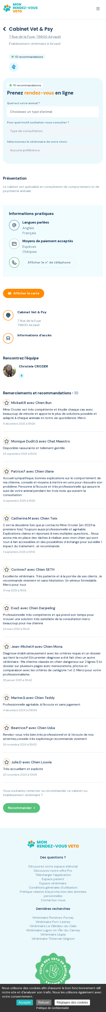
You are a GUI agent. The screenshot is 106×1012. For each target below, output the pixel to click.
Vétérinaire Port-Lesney (53, 922)
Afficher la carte (23, 293)
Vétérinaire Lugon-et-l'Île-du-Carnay (53, 930)
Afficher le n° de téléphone (49, 262)
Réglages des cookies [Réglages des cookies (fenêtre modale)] (72, 1002)
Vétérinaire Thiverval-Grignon (53, 939)
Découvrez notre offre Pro (53, 871)
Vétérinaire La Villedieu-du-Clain (53, 926)
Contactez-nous (53, 900)
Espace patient (53, 879)
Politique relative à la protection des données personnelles (53, 894)
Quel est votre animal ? (23, 103)
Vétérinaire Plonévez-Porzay (53, 917)
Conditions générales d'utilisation (53, 887)
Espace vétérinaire (53, 883)
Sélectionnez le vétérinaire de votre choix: (37, 141)
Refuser (43, 1002)
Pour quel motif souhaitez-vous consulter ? (38, 122)
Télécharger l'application (53, 875)
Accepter (24, 1002)
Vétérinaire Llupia (53, 934)
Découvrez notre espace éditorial (53, 866)
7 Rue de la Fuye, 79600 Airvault (35, 37)
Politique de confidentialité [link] (52, 1008)
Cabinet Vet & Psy (32, 312)
